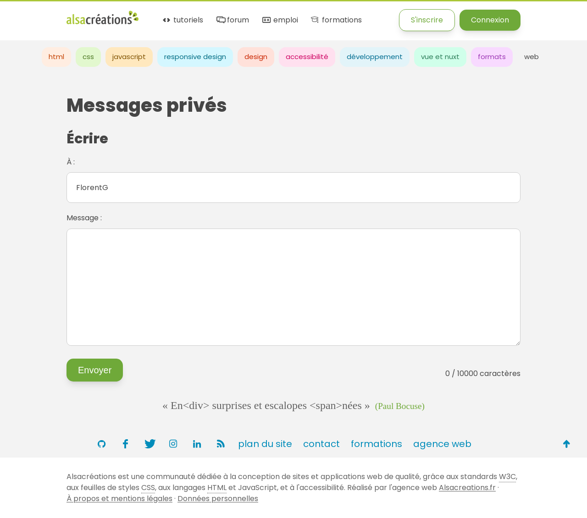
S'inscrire (427, 20)
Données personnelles (217, 498)
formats (492, 56)
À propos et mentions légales (119, 498)
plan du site (265, 443)
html (56, 56)
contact (321, 443)
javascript (129, 56)
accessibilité (307, 56)
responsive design (195, 56)
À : (70, 162)
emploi (279, 20)
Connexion (490, 20)
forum (232, 20)
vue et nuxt (440, 56)
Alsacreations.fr (467, 487)
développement (375, 56)
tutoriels (182, 20)
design (255, 56)
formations (335, 20)
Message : (84, 218)
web (531, 56)
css (88, 56)
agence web (442, 443)
